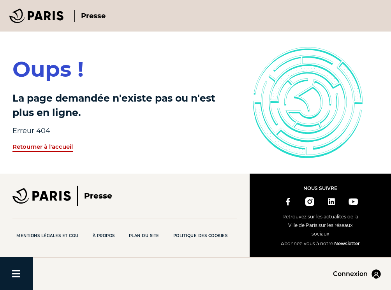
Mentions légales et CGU (47, 235)
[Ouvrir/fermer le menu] (16, 273)
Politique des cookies (200, 235)
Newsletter (347, 243)
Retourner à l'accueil (42, 146)
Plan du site (144, 235)
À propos (104, 235)
